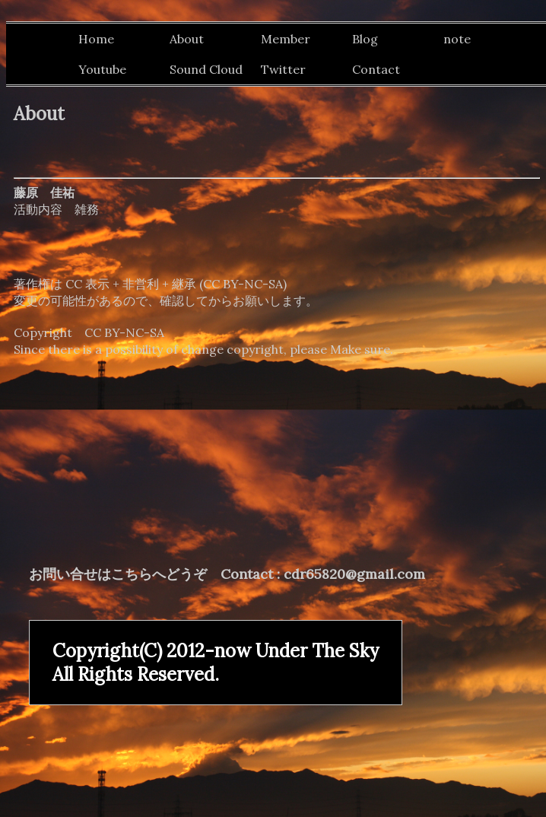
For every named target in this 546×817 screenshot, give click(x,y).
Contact (376, 69)
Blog (365, 38)
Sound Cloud (206, 69)
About (187, 38)
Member (285, 38)
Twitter (283, 69)
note (457, 38)
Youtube (102, 69)
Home (96, 38)
